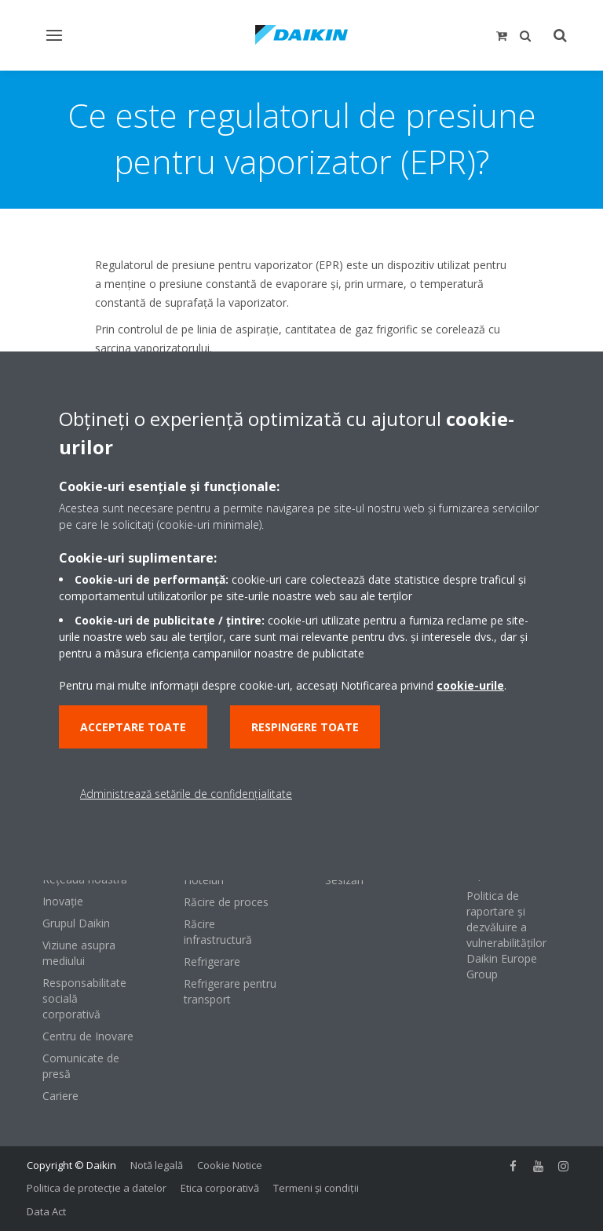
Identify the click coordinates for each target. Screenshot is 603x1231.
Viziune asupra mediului (78, 953)
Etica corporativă (220, 1188)
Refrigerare (212, 961)
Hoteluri (204, 879)
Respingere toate (305, 726)
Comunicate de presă (80, 1066)
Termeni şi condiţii (316, 1188)
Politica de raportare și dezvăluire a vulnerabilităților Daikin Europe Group (506, 935)
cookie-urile (470, 685)
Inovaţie (62, 901)
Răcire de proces (226, 901)
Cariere (60, 1095)
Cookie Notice (229, 1165)
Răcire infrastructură (218, 931)
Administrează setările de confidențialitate (186, 793)
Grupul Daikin (76, 923)
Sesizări (344, 879)
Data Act (46, 1211)
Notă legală (156, 1165)
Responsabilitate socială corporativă (84, 998)
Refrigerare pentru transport (230, 991)
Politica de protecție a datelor (96, 1188)
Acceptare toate (133, 726)
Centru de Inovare (87, 1036)
